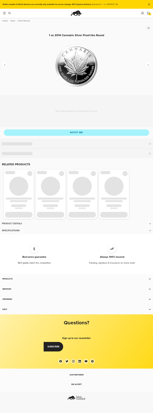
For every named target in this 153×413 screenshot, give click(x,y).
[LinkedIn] (79, 361)
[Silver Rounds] (24, 21)
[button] (76, 223)
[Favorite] (148, 28)
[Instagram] (73, 361)
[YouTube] (86, 361)
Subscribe (53, 346)
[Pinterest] (92, 361)
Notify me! (76, 132)
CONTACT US (112, 4)
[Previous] (5, 65)
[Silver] (13, 21)
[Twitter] (67, 361)
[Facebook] (60, 361)
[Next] (148, 65)
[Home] (5, 21)
